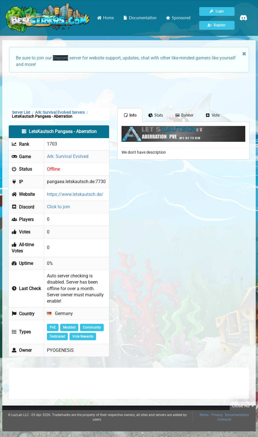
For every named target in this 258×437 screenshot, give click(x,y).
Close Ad (244, 406)
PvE (53, 327)
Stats (155, 115)
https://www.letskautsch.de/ (75, 194)
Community (92, 327)
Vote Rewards (82, 337)
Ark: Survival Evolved (67, 156)
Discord (60, 58)
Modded (69, 327)
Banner (184, 115)
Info (129, 115)
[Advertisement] (129, 89)
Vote (212, 115)
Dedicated (57, 337)
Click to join (58, 206)
